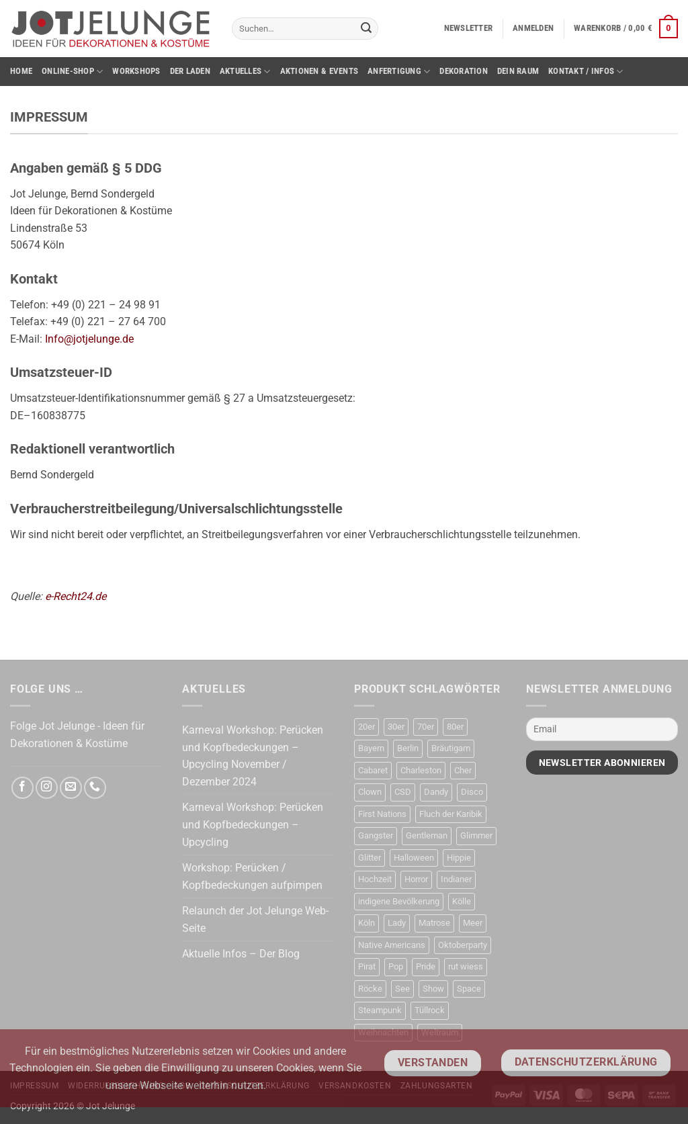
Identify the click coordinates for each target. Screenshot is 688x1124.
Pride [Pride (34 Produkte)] (425, 966)
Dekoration (463, 71)
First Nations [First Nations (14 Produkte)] (382, 814)
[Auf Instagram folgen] (47, 788)
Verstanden (433, 1063)
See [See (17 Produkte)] (402, 989)
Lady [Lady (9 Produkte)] (397, 923)
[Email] (602, 729)
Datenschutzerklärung (586, 1062)
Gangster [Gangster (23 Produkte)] (375, 835)
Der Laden (190, 71)
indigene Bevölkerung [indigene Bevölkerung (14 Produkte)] (398, 901)
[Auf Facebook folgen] (22, 788)
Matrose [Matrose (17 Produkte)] (434, 923)
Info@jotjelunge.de (89, 339)
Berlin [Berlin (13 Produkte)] (408, 748)
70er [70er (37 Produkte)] (425, 727)
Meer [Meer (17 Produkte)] (472, 923)
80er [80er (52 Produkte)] (455, 727)
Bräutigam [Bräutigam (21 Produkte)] (450, 748)
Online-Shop (72, 71)
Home (21, 71)
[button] (468, 28)
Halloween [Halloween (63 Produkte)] (414, 858)
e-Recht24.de (75, 596)
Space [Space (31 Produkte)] (469, 989)
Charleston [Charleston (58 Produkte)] (420, 770)
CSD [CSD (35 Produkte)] (402, 792)
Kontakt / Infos (585, 71)
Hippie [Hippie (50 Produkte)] (459, 858)
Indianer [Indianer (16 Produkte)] (456, 879)
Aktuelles (245, 71)
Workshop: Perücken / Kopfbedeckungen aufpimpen (252, 876)
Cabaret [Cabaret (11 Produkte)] (373, 770)
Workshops (136, 71)
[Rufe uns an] (95, 788)
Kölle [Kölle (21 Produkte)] (461, 901)
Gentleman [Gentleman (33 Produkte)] (426, 835)
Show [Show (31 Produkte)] (433, 989)
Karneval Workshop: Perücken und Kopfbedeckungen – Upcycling (252, 824)
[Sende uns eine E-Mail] (71, 788)
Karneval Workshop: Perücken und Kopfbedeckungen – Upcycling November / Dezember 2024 (252, 756)
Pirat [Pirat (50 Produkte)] (367, 966)
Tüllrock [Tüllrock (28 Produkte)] (430, 1010)
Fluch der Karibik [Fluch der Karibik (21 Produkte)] (450, 814)
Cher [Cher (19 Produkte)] (463, 770)
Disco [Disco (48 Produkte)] (472, 792)
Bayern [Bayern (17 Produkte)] (371, 748)
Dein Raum (518, 71)
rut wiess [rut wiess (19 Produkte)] (465, 966)
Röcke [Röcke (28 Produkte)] (370, 989)
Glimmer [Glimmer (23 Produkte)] (476, 835)
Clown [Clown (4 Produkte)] (370, 792)
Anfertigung (399, 71)
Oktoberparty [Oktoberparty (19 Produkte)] (462, 945)
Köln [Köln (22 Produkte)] (366, 923)
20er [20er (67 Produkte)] (366, 727)
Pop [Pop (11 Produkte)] (395, 966)
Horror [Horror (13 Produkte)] (416, 879)
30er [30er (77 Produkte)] (396, 727)
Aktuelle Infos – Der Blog (241, 953)
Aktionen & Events (319, 71)
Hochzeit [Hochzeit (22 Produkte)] (375, 879)
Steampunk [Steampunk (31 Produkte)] (380, 1010)
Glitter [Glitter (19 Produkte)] (369, 858)
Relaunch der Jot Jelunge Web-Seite (255, 919)
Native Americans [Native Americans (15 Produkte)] (391, 945)
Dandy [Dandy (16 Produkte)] (436, 792)
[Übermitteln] (366, 28)
